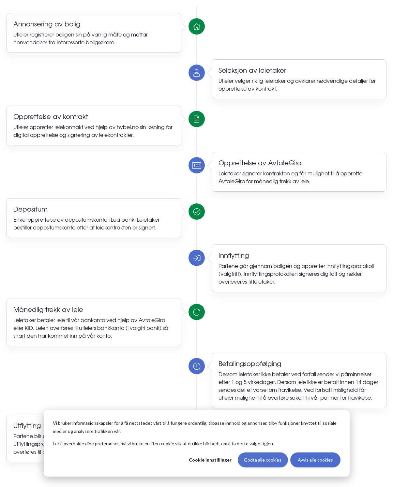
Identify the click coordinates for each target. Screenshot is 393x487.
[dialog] (197, 443)
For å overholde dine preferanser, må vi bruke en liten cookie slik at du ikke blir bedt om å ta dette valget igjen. (163, 443)
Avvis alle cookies (315, 460)
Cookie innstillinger (210, 460)
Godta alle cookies (262, 460)
